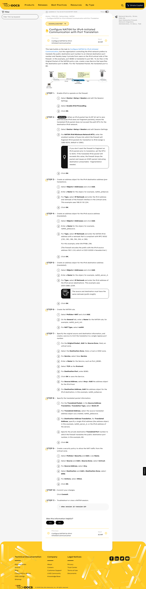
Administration (124, 24)
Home (48, 16)
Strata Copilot (135, 5)
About (49, 564)
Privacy (70, 564)
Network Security (125, 16)
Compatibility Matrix (23, 573)
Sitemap (18, 579)
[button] (144, 471)
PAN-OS (55, 16)
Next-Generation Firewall (128, 20)
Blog (16, 570)
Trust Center (72, 567)
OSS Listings (20, 576)
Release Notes (20, 564)
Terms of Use (73, 570)
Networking (63, 16)
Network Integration (126, 22)
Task (139, 24)
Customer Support (54, 570)
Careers (50, 567)
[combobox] (20, 16)
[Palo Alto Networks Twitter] (122, 560)
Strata (135, 16)
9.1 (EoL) (133, 24)
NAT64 (71, 16)
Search (17, 567)
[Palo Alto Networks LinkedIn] (117, 560)
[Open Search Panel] (123, 5)
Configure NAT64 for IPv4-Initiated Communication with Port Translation (73, 18)
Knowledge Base (54, 576)
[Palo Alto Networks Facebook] (111, 560)
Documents (72, 573)
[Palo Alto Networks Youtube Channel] (127, 560)
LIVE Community (54, 573)
